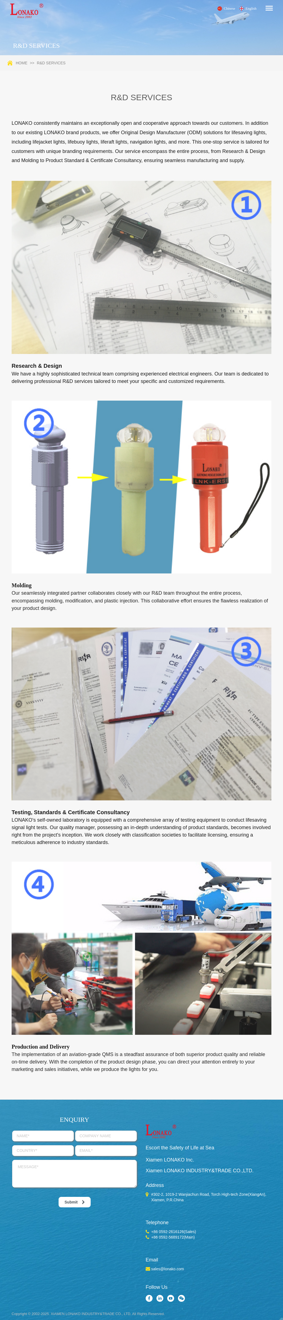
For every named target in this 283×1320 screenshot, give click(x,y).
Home (21, 63)
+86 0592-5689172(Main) (173, 1237)
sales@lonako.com (167, 1269)
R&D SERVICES (51, 63)
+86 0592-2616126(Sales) (173, 1231)
